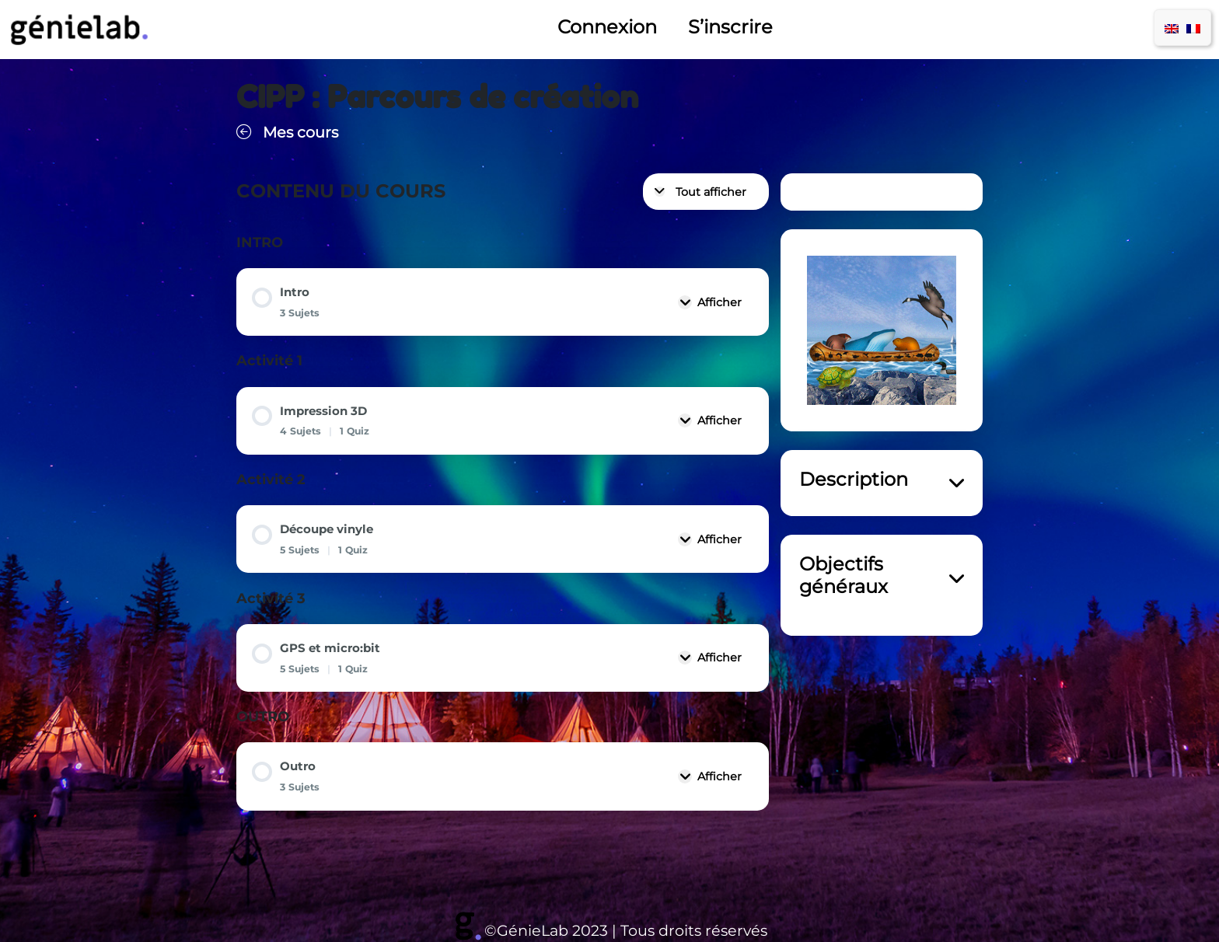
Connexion (607, 27)
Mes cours (287, 132)
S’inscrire (730, 27)
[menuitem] (1171, 27)
